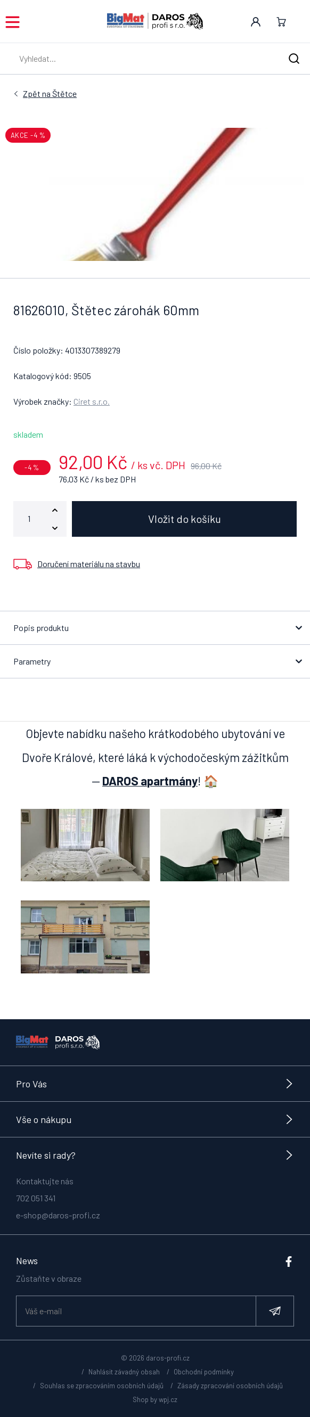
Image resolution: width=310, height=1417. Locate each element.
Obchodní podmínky (204, 1371)
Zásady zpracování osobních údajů (230, 1385)
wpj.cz (168, 1399)
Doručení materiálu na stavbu (88, 564)
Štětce (50, 93)
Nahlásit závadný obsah (124, 1371)
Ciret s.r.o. (92, 401)
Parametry (32, 661)
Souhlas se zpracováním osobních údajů (102, 1385)
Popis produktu (41, 628)
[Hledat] (294, 58)
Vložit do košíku (184, 518)
